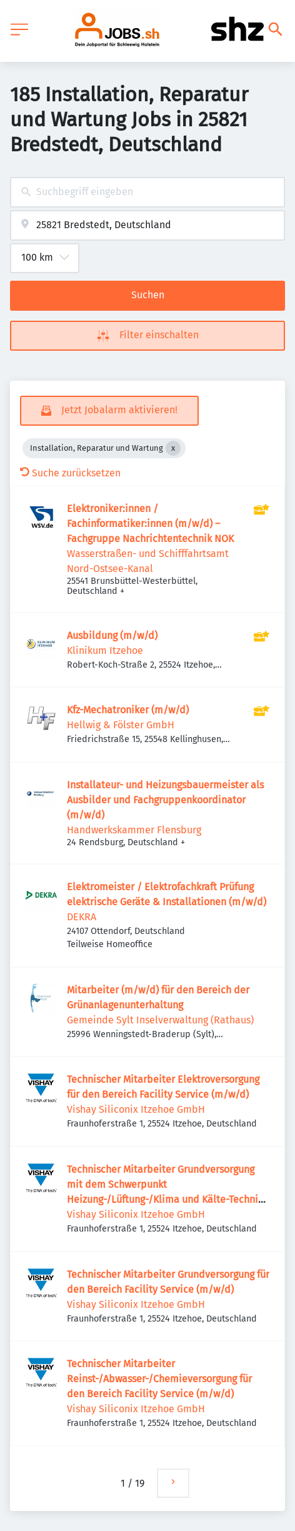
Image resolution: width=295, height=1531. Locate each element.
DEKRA (81, 917)
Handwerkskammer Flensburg (134, 830)
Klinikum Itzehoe (105, 650)
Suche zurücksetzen (70, 473)
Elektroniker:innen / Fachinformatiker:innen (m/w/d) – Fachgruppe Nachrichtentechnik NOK (150, 524)
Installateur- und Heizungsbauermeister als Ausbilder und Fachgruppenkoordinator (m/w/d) (165, 800)
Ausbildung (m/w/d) (112, 635)
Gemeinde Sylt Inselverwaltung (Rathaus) (160, 1020)
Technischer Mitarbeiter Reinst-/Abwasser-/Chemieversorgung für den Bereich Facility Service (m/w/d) (159, 1379)
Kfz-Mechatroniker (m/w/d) (128, 710)
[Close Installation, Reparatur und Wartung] (173, 448)
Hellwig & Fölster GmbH (120, 725)
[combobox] (147, 192)
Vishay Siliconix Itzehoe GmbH (136, 1109)
